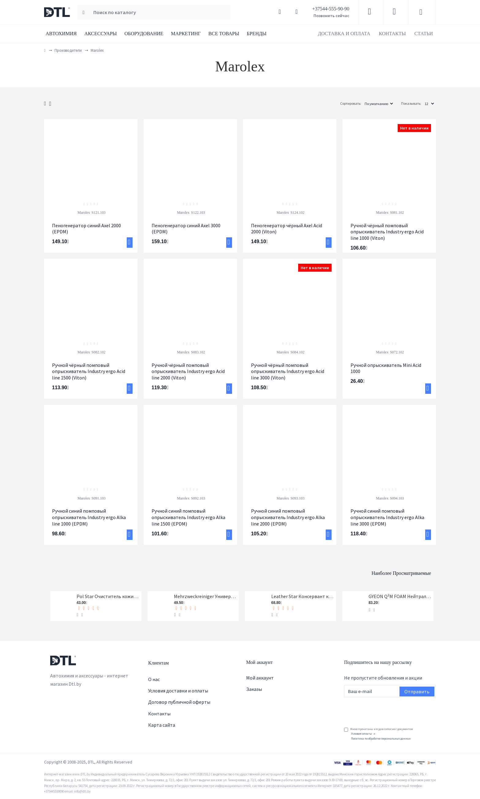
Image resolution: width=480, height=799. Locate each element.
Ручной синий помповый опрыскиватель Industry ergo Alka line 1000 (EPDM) (89, 517)
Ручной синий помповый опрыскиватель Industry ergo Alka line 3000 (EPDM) (387, 517)
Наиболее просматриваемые (371, 568)
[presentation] (390, 709)
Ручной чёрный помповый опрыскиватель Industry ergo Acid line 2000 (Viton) (188, 371)
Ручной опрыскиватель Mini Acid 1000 (386, 368)
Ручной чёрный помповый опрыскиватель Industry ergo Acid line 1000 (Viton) (387, 231)
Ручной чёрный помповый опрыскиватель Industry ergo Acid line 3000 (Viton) (287, 371)
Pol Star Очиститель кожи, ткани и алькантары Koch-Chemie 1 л (108, 595)
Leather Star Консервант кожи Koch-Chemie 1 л (302, 595)
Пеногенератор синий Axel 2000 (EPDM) (86, 228)
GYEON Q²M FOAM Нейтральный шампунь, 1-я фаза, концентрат (400, 595)
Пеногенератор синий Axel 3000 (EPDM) (186, 228)
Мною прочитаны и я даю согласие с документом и (378, 734)
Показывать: (411, 103)
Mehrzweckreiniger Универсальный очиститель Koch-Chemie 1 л (205, 595)
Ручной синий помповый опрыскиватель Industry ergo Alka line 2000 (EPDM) (288, 517)
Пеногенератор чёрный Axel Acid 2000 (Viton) (286, 228)
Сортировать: (330, 103)
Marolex (83, 212)
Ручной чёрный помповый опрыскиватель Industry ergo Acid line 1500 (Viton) (88, 371)
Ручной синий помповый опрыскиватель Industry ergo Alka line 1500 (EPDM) (188, 517)
